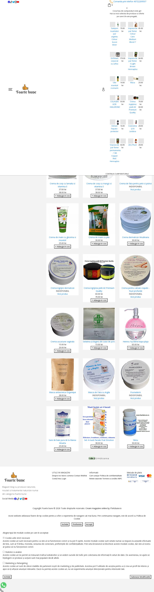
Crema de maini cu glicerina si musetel (62, 239)
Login (64, 478)
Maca (132, 82)
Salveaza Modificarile (140, 577)
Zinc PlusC (132, 145)
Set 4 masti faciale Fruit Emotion (99, 440)
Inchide (65, 524)
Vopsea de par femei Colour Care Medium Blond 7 (132, 35)
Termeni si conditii (109, 478)
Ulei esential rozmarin (114, 85)
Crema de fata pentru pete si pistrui (136, 183)
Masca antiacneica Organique (62, 392)
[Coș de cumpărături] (110, 5)
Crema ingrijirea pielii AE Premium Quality (132, 107)
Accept (89, 524)
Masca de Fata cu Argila (99, 392)
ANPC (120, 478)
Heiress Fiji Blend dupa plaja (135, 341)
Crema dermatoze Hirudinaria (135, 237)
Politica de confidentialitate (111, 475)
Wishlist (84, 475)
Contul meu (56, 478)
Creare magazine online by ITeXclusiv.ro (103, 508)
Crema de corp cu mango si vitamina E (99, 185)
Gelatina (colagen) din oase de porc (99, 341)
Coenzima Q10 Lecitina (132, 129)
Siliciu (135, 440)
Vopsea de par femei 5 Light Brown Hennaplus (132, 63)
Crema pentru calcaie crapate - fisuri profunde (136, 289)
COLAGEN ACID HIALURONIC (114, 104)
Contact (77, 475)
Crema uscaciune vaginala (62, 341)
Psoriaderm (135, 392)
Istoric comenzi (68, 475)
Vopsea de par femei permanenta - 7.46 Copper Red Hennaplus (114, 153)
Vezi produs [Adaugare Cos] (135, 189)
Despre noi (56, 475)
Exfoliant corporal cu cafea (114, 61)
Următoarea (102, 458)
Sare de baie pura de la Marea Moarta (62, 441)
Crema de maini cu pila (99, 237)
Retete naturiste (95, 478)
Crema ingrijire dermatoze (62, 288)
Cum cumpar (94, 475)
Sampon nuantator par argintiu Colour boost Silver (114, 36)
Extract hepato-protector (114, 129)
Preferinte (77, 524)
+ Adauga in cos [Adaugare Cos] (62, 195)
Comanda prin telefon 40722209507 (128, 1)
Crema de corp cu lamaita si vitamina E (62, 185)
